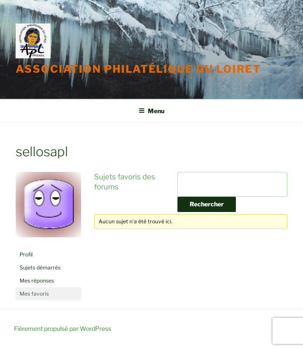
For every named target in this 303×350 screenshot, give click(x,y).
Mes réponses (37, 280)
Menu (151, 110)
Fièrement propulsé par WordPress (62, 328)
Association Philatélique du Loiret (138, 69)
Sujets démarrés (40, 267)
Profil (26, 254)
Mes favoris (34, 293)
